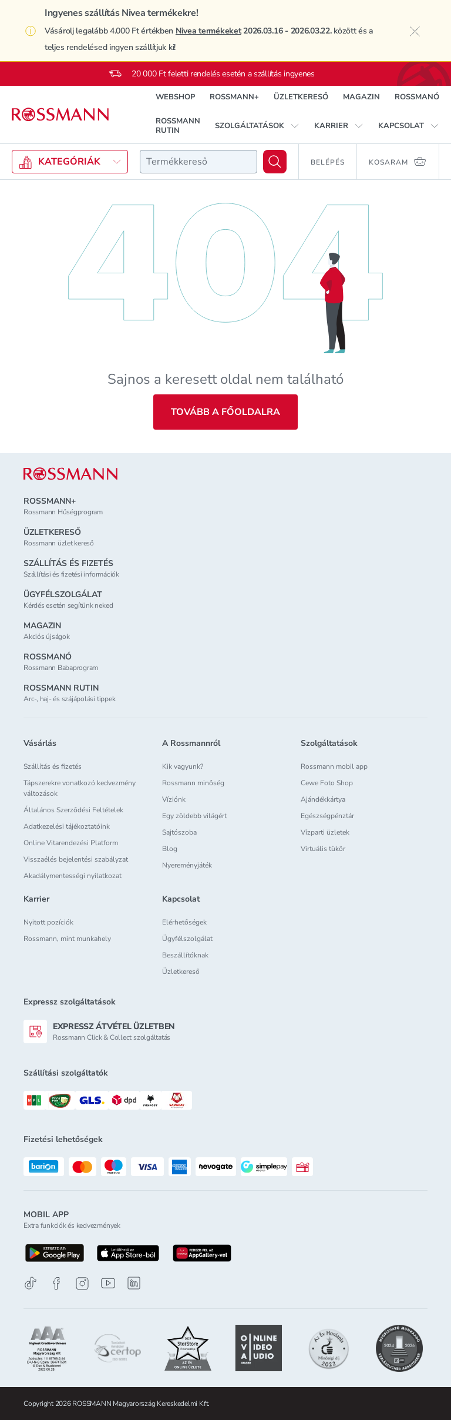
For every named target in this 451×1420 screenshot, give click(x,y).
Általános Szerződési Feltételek (73, 810)
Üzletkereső (181, 971)
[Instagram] (82, 1283)
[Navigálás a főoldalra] (60, 115)
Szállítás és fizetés (52, 766)
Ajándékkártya (323, 799)
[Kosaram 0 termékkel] (398, 161)
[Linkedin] (134, 1283)
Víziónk (174, 799)
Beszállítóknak (185, 955)
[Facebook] (56, 1283)
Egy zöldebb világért (194, 815)
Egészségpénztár (327, 815)
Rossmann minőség (193, 783)
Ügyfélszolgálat (187, 938)
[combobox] (198, 161)
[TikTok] (30, 1283)
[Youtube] (108, 1283)
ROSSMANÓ (417, 97)
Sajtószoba (179, 832)
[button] (257, 125)
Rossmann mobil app (334, 766)
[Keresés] (275, 161)
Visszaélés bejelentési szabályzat (75, 859)
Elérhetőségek (184, 922)
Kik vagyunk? (182, 766)
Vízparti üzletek (325, 832)
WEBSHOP (175, 97)
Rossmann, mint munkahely (67, 938)
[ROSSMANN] (70, 474)
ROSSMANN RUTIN (178, 126)
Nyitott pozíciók (48, 922)
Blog (169, 848)
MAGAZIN (361, 97)
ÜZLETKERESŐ (301, 97)
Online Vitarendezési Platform (70, 843)
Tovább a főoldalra (225, 412)
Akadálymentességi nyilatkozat (72, 875)
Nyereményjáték (187, 865)
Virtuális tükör (323, 848)
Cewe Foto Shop (327, 783)
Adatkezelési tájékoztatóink (66, 826)
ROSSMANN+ (234, 97)
